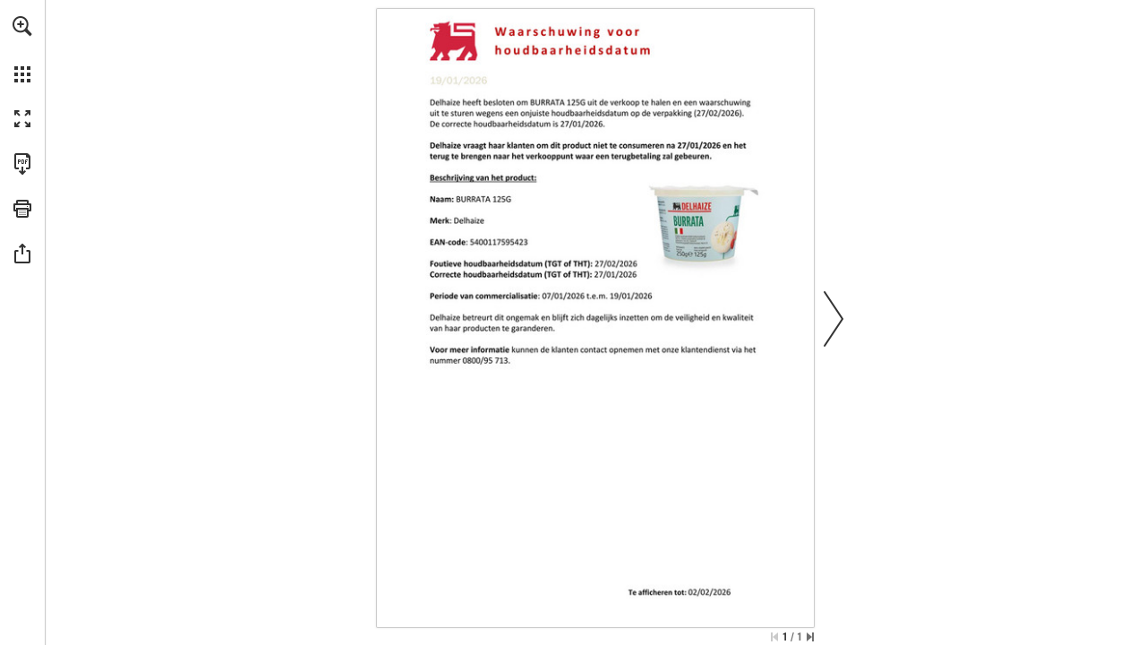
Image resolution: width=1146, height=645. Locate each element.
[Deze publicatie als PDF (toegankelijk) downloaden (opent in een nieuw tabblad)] (22, 164)
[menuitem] (22, 49)
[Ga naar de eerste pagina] (774, 636)
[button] (22, 26)
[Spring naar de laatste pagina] (810, 636)
